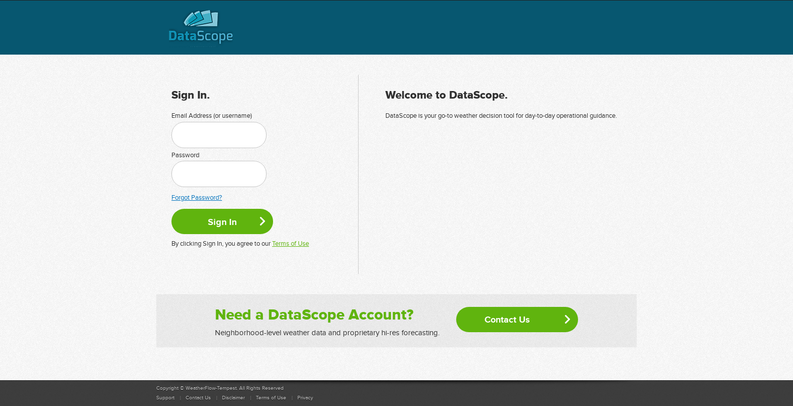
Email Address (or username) (211, 116)
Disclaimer (233, 398)
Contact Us (507, 319)
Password (185, 155)
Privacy (305, 398)
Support (165, 398)
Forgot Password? (196, 198)
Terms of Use (290, 244)
